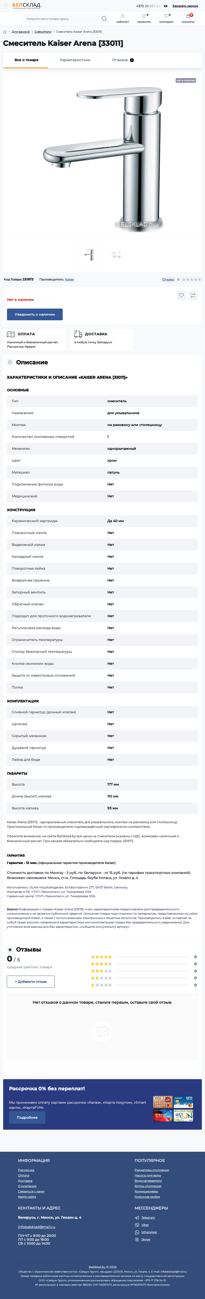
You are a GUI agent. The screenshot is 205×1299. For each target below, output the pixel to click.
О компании (27, 1186)
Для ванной (21, 31)
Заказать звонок (185, 6)
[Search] (104, 18)
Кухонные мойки (147, 1197)
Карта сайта (27, 1197)
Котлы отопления (148, 1186)
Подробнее (27, 1117)
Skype (145, 1239)
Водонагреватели (148, 1181)
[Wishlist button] (181, 295)
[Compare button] (193, 295)
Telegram (148, 1217)
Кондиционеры (146, 1191)
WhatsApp (149, 1232)
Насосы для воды (148, 1175)
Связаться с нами (31, 1191)
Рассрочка (26, 1170)
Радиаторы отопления (152, 1170)
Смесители (42, 31)
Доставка (96, 334)
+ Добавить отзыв (31, 981)
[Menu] (6, 6)
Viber (145, 1225)
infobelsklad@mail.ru (36, 1227)
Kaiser (69, 279)
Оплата (26, 334)
